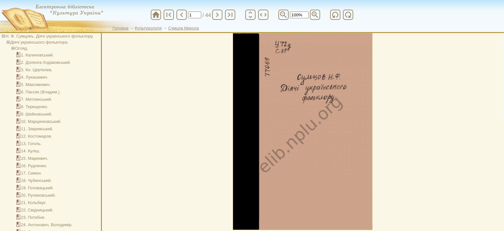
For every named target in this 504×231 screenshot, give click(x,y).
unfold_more (250, 14)
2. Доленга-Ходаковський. (46, 62)
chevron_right (217, 14)
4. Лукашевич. (34, 77)
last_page (230, 14)
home (155, 14)
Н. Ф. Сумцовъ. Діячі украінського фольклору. (49, 36)
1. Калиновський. (37, 55)
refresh (335, 14)
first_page (168, 14)
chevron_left (181, 14)
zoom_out (283, 14)
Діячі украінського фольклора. (39, 42)
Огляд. (21, 48)
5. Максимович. (36, 84)
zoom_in (315, 14)
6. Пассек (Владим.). (41, 92)
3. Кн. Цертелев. (36, 69)
